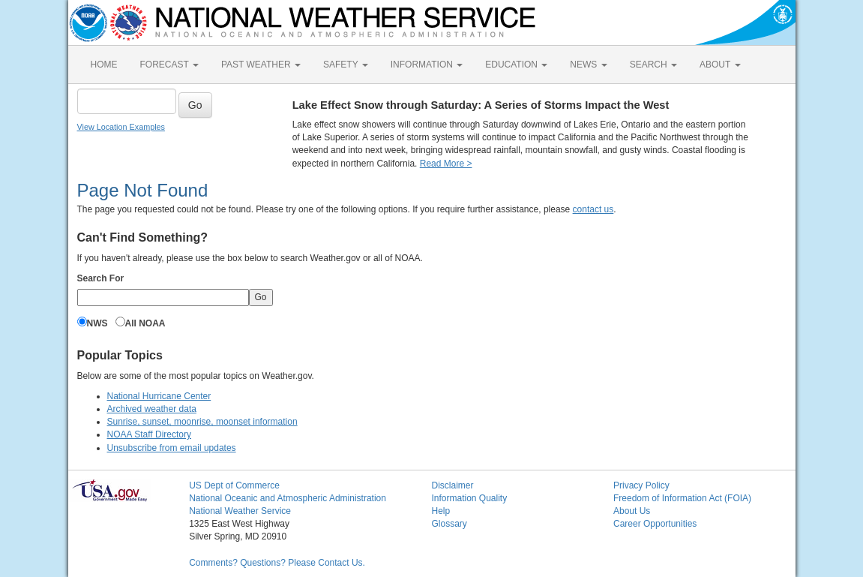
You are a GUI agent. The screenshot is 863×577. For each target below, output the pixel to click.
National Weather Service (240, 511)
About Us (631, 511)
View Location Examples (121, 126)
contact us (593, 209)
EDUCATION (516, 64)
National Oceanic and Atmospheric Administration (287, 498)
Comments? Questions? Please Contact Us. (277, 562)
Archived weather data (151, 409)
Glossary (448, 523)
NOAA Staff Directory (149, 434)
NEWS (588, 64)
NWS (97, 323)
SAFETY (345, 64)
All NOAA (145, 323)
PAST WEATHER (261, 64)
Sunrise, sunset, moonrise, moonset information (202, 421)
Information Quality (469, 498)
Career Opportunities (655, 523)
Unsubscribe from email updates (171, 448)
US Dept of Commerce (234, 485)
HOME (104, 64)
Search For (100, 278)
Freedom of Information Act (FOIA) (682, 498)
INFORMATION (427, 64)
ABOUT (720, 64)
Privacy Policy (641, 485)
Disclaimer (452, 485)
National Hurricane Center (159, 396)
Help (440, 511)
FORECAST (169, 64)
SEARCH (653, 64)
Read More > (446, 163)
